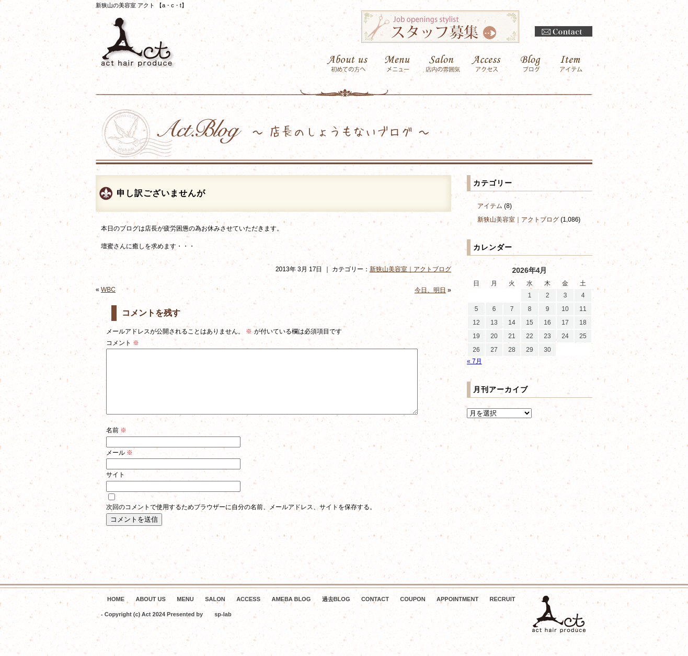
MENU (185, 611)
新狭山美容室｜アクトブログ (410, 269)
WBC (108, 289)
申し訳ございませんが (161, 193)
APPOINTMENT (457, 611)
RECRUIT (502, 611)
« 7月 (474, 361)
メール (119, 465)
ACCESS (248, 611)
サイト (115, 487)
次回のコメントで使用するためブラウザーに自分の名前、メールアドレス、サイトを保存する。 (241, 519)
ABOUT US (150, 611)
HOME (115, 611)
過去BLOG (336, 611)
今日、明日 (430, 290)
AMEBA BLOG (291, 611)
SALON (215, 611)
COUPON (412, 611)
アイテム (489, 206)
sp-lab (222, 627)
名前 (116, 442)
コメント (122, 343)
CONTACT (375, 611)
